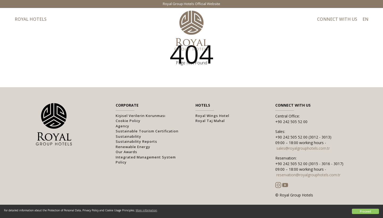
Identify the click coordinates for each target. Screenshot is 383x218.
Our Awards (126, 151)
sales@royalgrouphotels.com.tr (303, 148)
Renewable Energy (133, 146)
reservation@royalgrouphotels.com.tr (308, 174)
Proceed (365, 211)
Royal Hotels (31, 19)
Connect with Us (337, 19)
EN (365, 19)
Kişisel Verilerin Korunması (140, 115)
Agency (122, 126)
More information (146, 210)
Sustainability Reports (136, 141)
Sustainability (128, 136)
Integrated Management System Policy (146, 160)
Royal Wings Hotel (212, 115)
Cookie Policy (128, 120)
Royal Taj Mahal (210, 120)
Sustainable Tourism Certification (147, 131)
